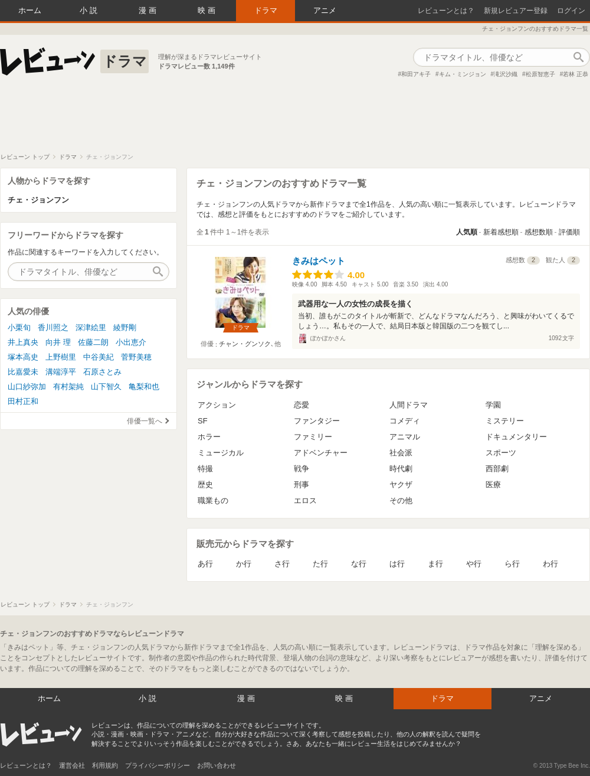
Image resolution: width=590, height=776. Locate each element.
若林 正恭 (575, 74)
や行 (473, 563)
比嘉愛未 (23, 371)
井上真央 (23, 342)
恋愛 (301, 404)
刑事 (301, 484)
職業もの (213, 500)
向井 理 (58, 342)
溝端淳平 (60, 371)
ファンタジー (317, 420)
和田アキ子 (416, 74)
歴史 (205, 484)
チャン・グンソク (245, 343)
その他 (400, 500)
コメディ (404, 420)
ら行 (512, 563)
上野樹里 (60, 357)
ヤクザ (400, 484)
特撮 (205, 468)
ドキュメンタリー (516, 436)
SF (203, 420)
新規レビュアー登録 (516, 10)
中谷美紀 (98, 357)
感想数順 (539, 232)
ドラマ (265, 10)
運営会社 (72, 765)
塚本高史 (23, 357)
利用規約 (105, 765)
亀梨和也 (144, 386)
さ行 (282, 563)
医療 (493, 484)
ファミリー (313, 436)
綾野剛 (124, 327)
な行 (358, 563)
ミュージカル (221, 452)
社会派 (400, 452)
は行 (397, 563)
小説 (90, 10)
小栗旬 (19, 327)
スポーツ (501, 452)
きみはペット (318, 261)
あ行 (205, 563)
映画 (208, 10)
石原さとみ (102, 371)
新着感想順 (501, 232)
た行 (320, 563)
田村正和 (23, 401)
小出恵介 (131, 342)
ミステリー (505, 420)
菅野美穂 (136, 357)
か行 (243, 563)
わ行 (550, 563)
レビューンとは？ (446, 10)
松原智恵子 (540, 74)
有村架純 (68, 386)
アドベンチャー (321, 452)
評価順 (569, 232)
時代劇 (400, 468)
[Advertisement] (295, 120)
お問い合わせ (216, 765)
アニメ (324, 10)
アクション (217, 404)
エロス (305, 500)
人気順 (466, 232)
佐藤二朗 (93, 342)
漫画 (149, 10)
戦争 (301, 468)
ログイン (571, 10)
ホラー (209, 436)
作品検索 (578, 57)
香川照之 (53, 327)
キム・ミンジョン (462, 74)
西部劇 (497, 468)
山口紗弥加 (27, 386)
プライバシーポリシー (157, 765)
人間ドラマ (408, 404)
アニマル (404, 436)
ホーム (29, 10)
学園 (493, 404)
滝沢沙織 (505, 74)
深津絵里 (91, 327)
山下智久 (106, 386)
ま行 (435, 563)
